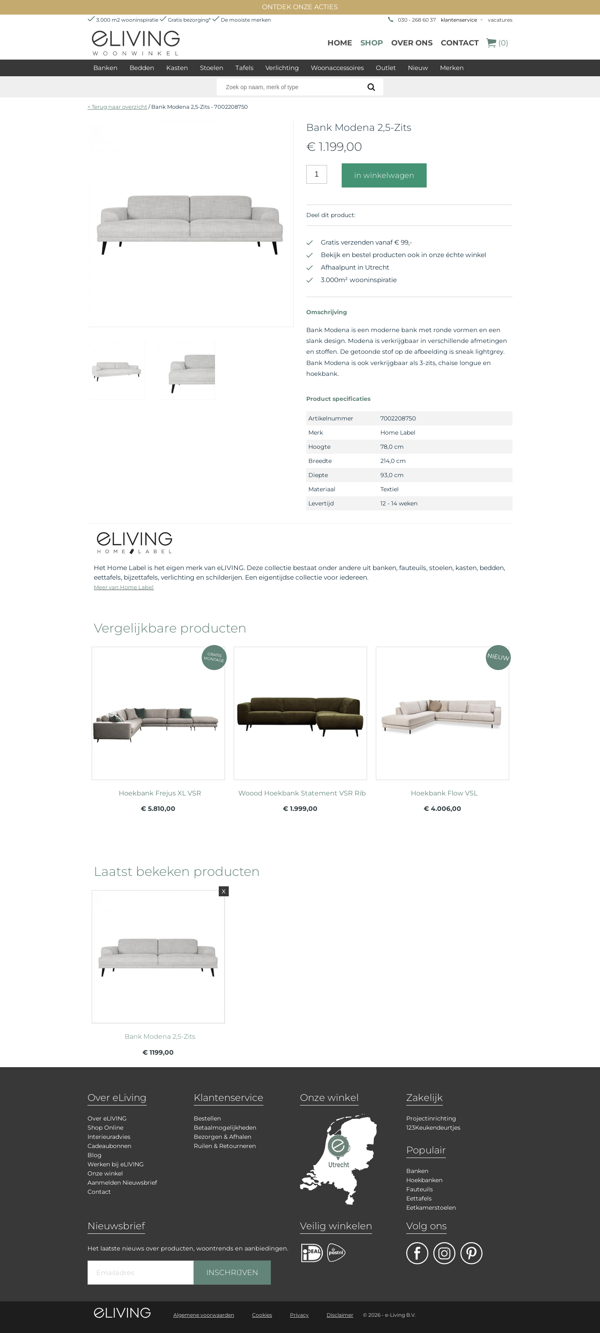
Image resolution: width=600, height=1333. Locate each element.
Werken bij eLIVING (116, 1164)
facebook (417, 1253)
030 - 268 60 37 (417, 20)
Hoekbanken (424, 1180)
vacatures (500, 20)
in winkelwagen (384, 175)
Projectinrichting (431, 1118)
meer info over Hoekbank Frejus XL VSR (158, 710)
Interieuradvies (109, 1136)
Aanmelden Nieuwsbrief (122, 1182)
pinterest (471, 1253)
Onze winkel (105, 1173)
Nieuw (418, 68)
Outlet (386, 68)
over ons (411, 43)
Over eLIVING (107, 1118)
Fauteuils (419, 1189)
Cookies (262, 1315)
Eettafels (419, 1198)
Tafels (244, 68)
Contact (460, 43)
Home (340, 43)
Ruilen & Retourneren (225, 1146)
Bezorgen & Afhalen (222, 1136)
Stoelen (211, 68)
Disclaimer (340, 1315)
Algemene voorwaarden (203, 1315)
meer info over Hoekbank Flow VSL (442, 710)
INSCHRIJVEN (232, 1272)
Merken (452, 68)
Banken (105, 68)
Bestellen (207, 1118)
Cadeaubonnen (109, 1146)
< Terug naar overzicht (117, 106)
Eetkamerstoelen (431, 1207)
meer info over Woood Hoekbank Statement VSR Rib (300, 710)
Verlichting (282, 68)
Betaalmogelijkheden (225, 1127)
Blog (95, 1155)
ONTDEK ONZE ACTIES (300, 7)
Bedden (142, 68)
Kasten (177, 68)
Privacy (299, 1315)
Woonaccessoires (337, 68)
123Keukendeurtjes (433, 1127)
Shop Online (105, 1127)
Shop (371, 43)
